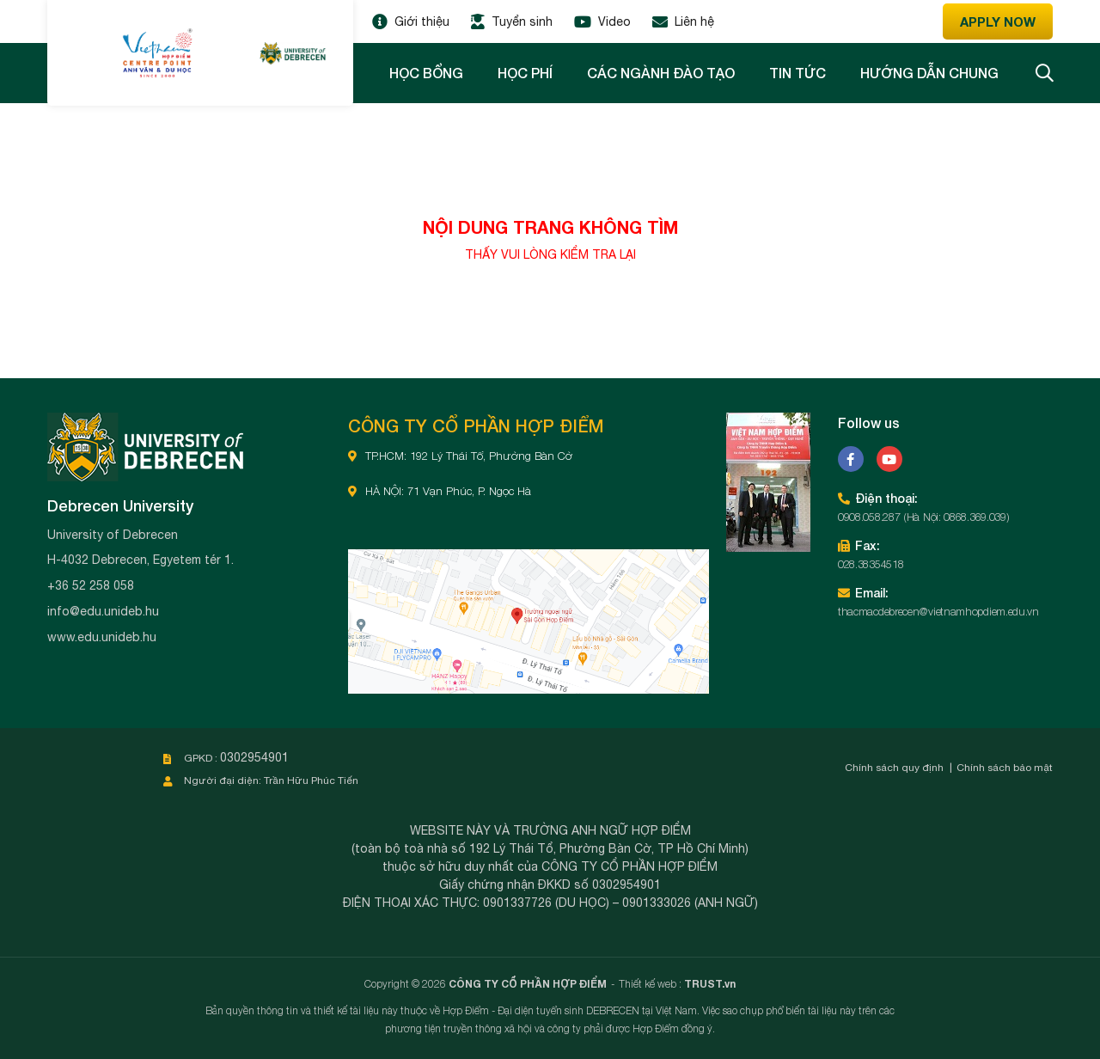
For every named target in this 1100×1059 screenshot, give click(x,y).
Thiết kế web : (650, 983)
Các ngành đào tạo (661, 72)
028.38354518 (870, 564)
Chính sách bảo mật (1004, 768)
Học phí (525, 72)
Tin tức (797, 72)
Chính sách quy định (894, 768)
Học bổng (426, 72)
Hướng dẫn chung (929, 72)
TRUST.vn (710, 983)
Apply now (998, 21)
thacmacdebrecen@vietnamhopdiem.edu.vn (938, 611)
